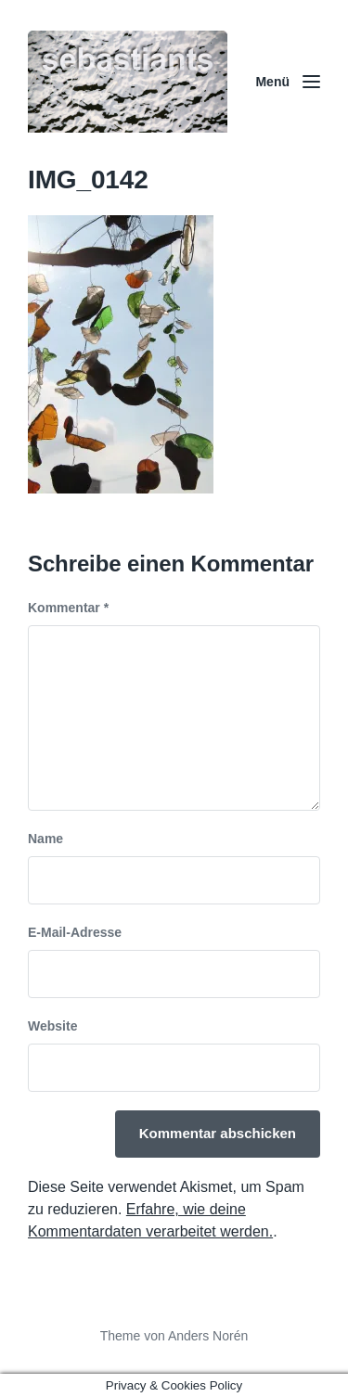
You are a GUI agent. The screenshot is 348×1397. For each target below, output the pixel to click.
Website (52, 1026)
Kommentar (68, 607)
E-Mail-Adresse (75, 932)
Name (45, 838)
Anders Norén (208, 1335)
